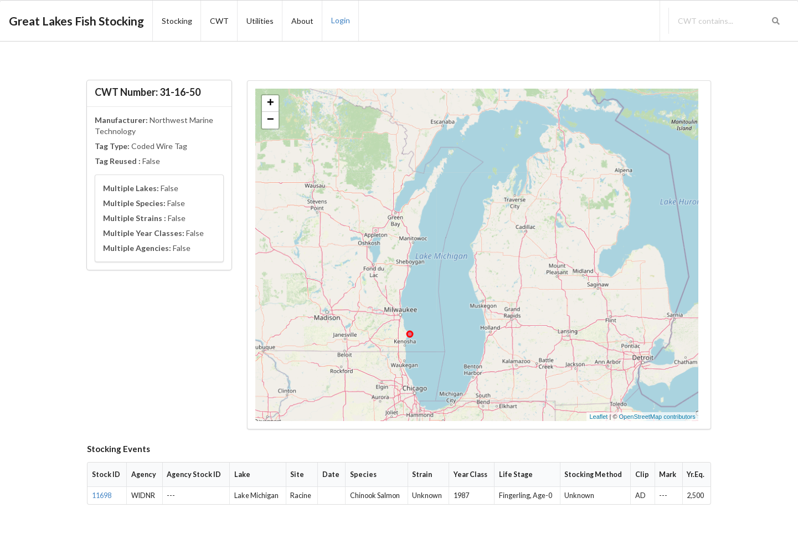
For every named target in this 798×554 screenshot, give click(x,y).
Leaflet (598, 416)
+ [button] (270, 103)
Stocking (177, 20)
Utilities (260, 20)
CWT (219, 20)
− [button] (270, 120)
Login (340, 20)
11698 (101, 495)
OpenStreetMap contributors (657, 416)
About (302, 20)
